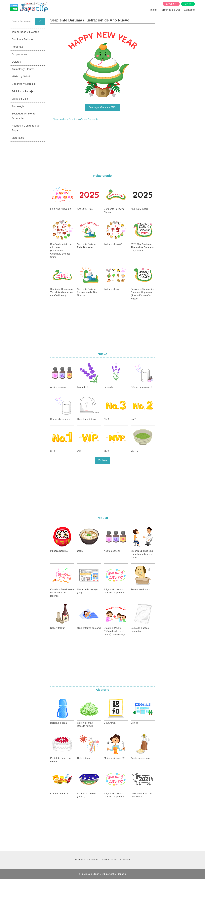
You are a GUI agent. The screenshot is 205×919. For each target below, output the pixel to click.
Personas (17, 46)
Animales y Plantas (23, 69)
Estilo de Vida (20, 98)
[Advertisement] (102, 147)
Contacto (189, 9)
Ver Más (102, 460)
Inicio (153, 9)
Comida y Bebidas (22, 39)
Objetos (16, 61)
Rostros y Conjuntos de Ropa (26, 128)
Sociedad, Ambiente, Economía (24, 116)
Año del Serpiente (88, 119)
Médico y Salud (21, 76)
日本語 (187, 4)
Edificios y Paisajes (23, 91)
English (171, 4)
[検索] (40, 21)
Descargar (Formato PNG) (102, 107)
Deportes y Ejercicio (24, 83)
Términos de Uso (170, 9)
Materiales (18, 137)
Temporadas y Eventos (65, 119)
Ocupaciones (19, 54)
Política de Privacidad (86, 859)
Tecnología (18, 106)
